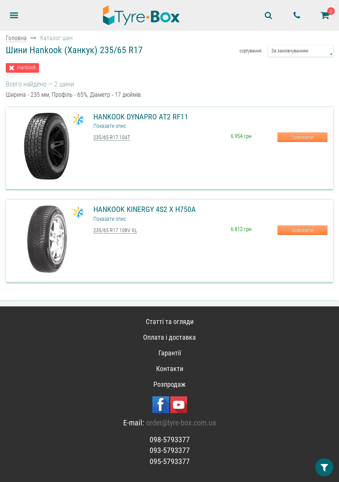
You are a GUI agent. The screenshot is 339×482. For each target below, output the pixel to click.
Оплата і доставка (169, 337)
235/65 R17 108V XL (115, 230)
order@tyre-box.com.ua (181, 422)
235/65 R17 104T (111, 137)
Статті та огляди (170, 322)
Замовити (302, 137)
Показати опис (109, 126)
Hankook (26, 67)
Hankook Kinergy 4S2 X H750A (144, 209)
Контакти (169, 369)
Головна (16, 38)
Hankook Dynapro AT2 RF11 (140, 116)
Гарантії (169, 353)
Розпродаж (169, 384)
